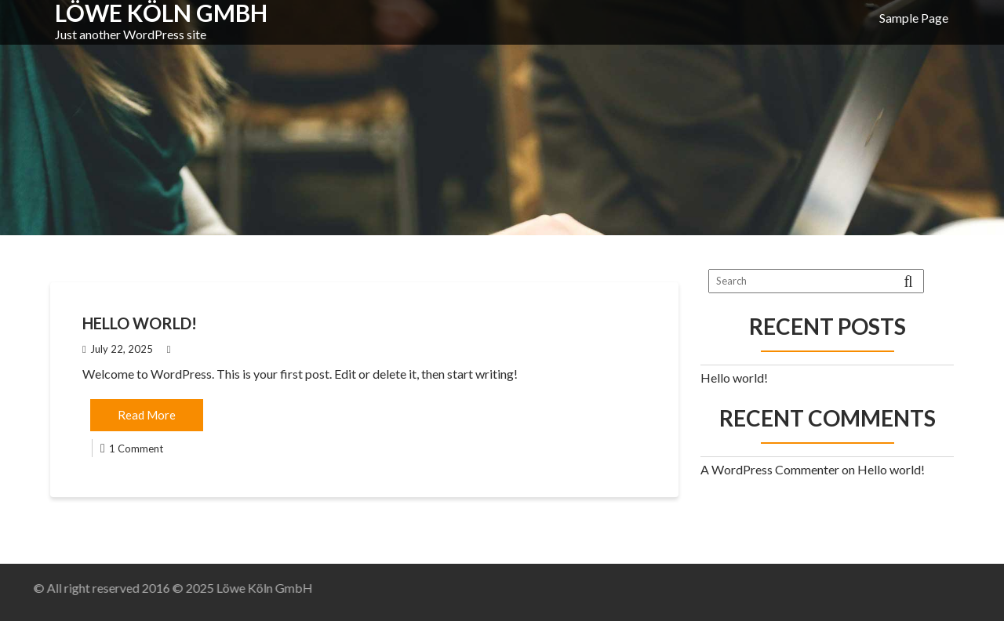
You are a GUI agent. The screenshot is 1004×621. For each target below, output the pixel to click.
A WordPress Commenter (769, 469)
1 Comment (136, 448)
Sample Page (913, 17)
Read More (147, 415)
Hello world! (139, 323)
